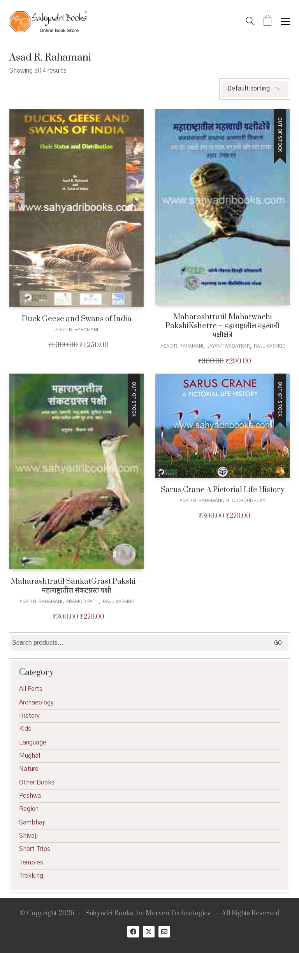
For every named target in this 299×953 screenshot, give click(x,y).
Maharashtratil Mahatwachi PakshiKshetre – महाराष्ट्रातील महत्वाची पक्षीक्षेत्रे (222, 326)
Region (29, 809)
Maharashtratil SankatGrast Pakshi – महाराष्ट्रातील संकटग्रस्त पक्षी (76, 586)
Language (32, 742)
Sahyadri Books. (110, 914)
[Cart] (267, 21)
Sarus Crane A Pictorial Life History (223, 489)
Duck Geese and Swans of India (77, 319)
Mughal (29, 756)
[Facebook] (133, 931)
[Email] (164, 931)
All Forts (30, 689)
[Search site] (250, 22)
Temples (31, 862)
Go (278, 643)
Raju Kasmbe (269, 346)
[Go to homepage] (48, 21)
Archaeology (36, 702)
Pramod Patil (82, 601)
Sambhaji (32, 822)
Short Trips (34, 849)
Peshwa (30, 796)
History (29, 716)
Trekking (31, 876)
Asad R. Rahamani (76, 329)
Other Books (37, 782)
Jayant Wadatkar (228, 346)
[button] (285, 21)
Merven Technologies (178, 914)
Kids (25, 729)
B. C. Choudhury (246, 500)
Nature (29, 769)
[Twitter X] (149, 931)
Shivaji (28, 836)
